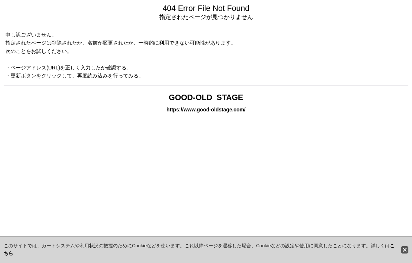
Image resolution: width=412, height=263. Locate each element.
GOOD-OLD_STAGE (206, 97)
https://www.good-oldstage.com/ (205, 110)
